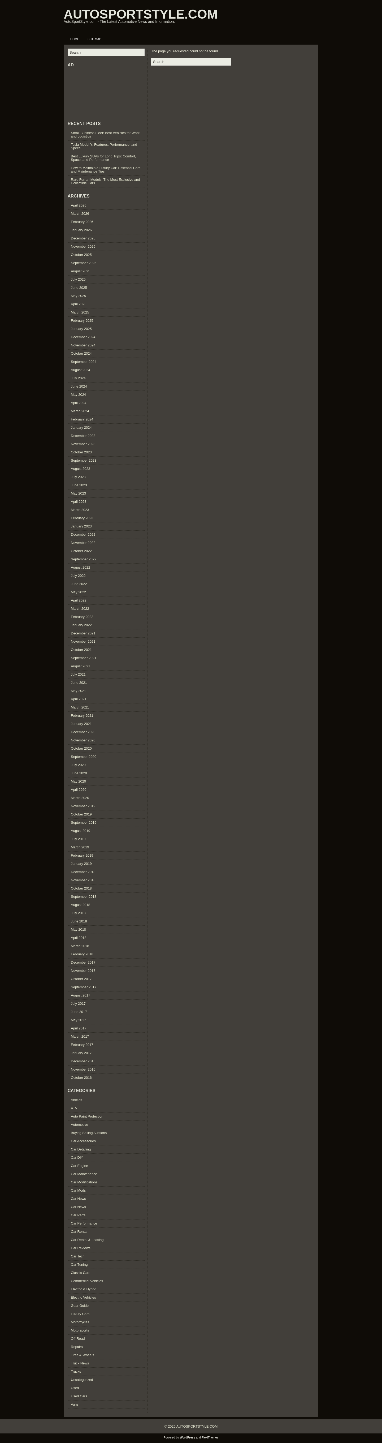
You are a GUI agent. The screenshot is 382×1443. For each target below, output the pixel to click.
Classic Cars (80, 1273)
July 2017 (78, 1004)
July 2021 (78, 674)
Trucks (76, 1371)
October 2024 (81, 353)
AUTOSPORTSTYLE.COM (141, 14)
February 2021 (82, 716)
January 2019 (81, 864)
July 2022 (78, 576)
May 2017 (78, 1020)
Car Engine (79, 1166)
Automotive (79, 1125)
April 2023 (78, 502)
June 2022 (79, 584)
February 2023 (82, 518)
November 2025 (83, 246)
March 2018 (80, 946)
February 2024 (82, 419)
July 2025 (78, 279)
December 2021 (83, 633)
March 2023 (80, 510)
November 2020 (83, 740)
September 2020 (83, 757)
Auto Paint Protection (87, 1116)
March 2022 (80, 609)
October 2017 (81, 979)
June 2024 (79, 386)
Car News (78, 1199)
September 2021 (83, 658)
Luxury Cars (80, 1314)
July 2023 (78, 477)
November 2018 (83, 880)
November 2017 (83, 971)
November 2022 (83, 543)
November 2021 (83, 641)
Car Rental (79, 1232)
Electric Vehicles (83, 1297)
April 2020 (78, 790)
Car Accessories (83, 1141)
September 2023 (83, 460)
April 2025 (78, 304)
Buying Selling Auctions (89, 1133)
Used (75, 1388)
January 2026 (81, 230)
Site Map (94, 39)
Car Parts (78, 1215)
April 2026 (78, 205)
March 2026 (80, 214)
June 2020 (79, 773)
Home (74, 39)
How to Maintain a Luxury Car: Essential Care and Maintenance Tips (106, 169)
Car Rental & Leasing (87, 1240)
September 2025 (83, 263)
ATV (74, 1108)
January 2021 (81, 724)
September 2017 (83, 987)
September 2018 (83, 897)
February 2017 (82, 1045)
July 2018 (78, 913)
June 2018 (79, 921)
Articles (76, 1100)
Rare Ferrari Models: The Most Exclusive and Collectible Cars (105, 181)
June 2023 (79, 485)
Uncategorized (82, 1380)
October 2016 (81, 1078)
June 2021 (79, 683)
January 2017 (81, 1053)
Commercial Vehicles (87, 1281)
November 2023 (83, 444)
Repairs (77, 1347)
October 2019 (81, 814)
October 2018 (81, 888)
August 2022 (80, 567)
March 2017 (80, 1036)
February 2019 (82, 855)
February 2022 (82, 617)
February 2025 (82, 321)
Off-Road (78, 1339)
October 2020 (81, 748)
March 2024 (80, 411)
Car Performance (84, 1223)
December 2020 (83, 732)
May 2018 (78, 929)
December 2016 (83, 1061)
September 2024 (83, 362)
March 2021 (80, 707)
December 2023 (83, 436)
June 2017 (79, 1012)
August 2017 (80, 995)
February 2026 (82, 222)
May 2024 (78, 395)
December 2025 (83, 238)
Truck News (80, 1363)
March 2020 (80, 798)
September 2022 (83, 559)
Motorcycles (80, 1322)
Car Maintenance (84, 1174)
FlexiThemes (210, 1437)
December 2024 (83, 337)
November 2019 (83, 806)
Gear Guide (80, 1306)
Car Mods (78, 1190)
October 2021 (81, 650)
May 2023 (78, 493)
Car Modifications (84, 1182)
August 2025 (80, 271)
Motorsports (80, 1330)
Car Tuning (79, 1264)
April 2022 (78, 600)
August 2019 (80, 831)
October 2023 (81, 452)
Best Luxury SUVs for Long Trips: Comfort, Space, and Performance (103, 158)
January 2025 (81, 329)
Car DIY (77, 1157)
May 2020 (78, 781)
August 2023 (80, 469)
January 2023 (81, 526)
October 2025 (81, 255)
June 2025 (79, 288)
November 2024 (83, 345)
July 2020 (78, 765)
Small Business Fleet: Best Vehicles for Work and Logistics (105, 134)
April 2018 (78, 938)
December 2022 (83, 534)
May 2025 (78, 296)
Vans (75, 1404)
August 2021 (80, 666)
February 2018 (82, 954)
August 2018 (80, 905)
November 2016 (83, 1069)
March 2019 (80, 847)
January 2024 (81, 428)
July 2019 (78, 839)
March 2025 (80, 312)
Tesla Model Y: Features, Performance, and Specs (104, 146)
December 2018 (83, 872)
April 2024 (78, 403)
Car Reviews (80, 1248)
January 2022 (81, 625)
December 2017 (83, 962)
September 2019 (83, 822)
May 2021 (78, 691)
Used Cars (79, 1396)
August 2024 (80, 370)
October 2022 (81, 551)
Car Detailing (81, 1149)
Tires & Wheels (82, 1355)
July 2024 (78, 378)
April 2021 (78, 699)
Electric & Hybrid (83, 1289)
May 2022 (78, 592)
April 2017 (78, 1028)
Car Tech (78, 1256)
